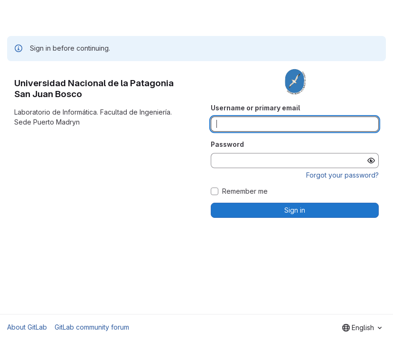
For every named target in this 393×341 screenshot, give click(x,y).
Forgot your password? (342, 175)
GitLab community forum (92, 327)
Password (227, 144)
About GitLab (27, 327)
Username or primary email (255, 108)
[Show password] (371, 160)
